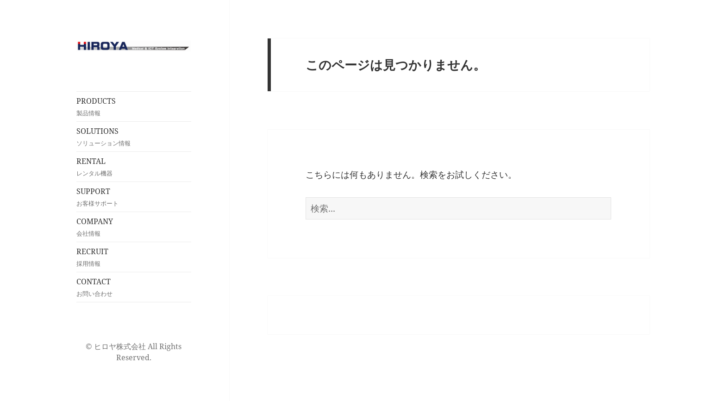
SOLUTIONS (133, 137)
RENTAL (133, 167)
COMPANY (133, 227)
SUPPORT (133, 197)
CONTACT (133, 287)
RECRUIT (133, 257)
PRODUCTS (133, 107)
